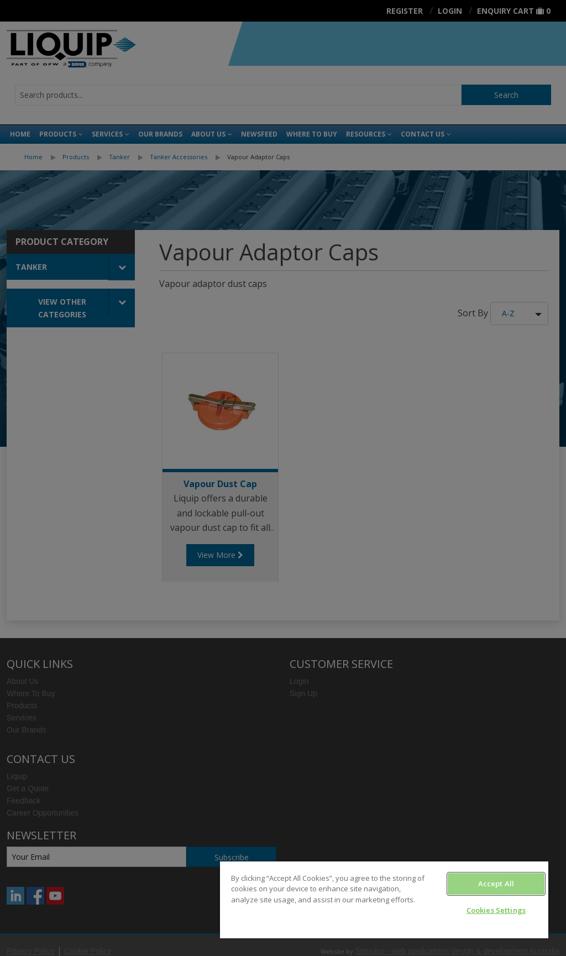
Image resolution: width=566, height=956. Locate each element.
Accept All (496, 884)
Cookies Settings (496, 910)
